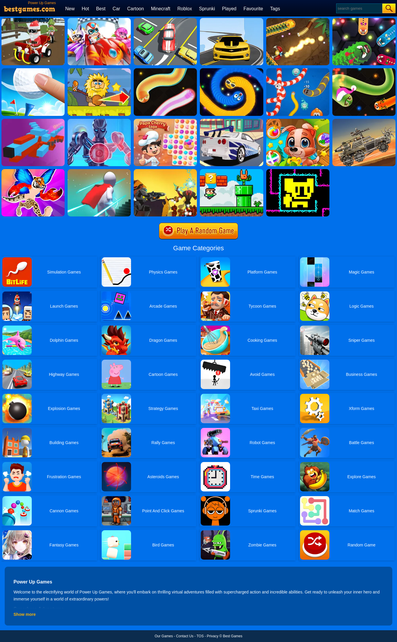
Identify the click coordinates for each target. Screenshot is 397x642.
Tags (275, 8)
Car (116, 8)
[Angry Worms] (364, 20)
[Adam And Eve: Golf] (99, 70)
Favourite (253, 8)
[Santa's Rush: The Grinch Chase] (33, 20)
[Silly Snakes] (165, 70)
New (70, 8)
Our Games (164, 636)
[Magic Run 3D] (99, 171)
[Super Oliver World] (231, 171)
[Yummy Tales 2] (297, 121)
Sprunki (207, 8)
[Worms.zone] (297, 70)
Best (100, 8)
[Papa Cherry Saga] (165, 121)
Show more (25, 614)
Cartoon (135, 8)
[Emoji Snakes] (231, 70)
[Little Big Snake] (297, 20)
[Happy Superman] (99, 20)
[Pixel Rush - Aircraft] (33, 121)
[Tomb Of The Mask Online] (297, 171)
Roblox (184, 8)
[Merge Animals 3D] (33, 171)
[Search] (359, 8)
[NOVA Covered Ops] (165, 171)
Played (229, 8)
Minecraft (160, 8)
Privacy (212, 636)
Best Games (232, 636)
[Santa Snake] (364, 70)
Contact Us (184, 636)
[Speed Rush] (165, 20)
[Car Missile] (231, 121)
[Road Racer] (231, 20)
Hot (85, 8)
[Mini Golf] (33, 70)
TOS (200, 636)
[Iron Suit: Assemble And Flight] (99, 121)
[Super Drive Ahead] (364, 121)
